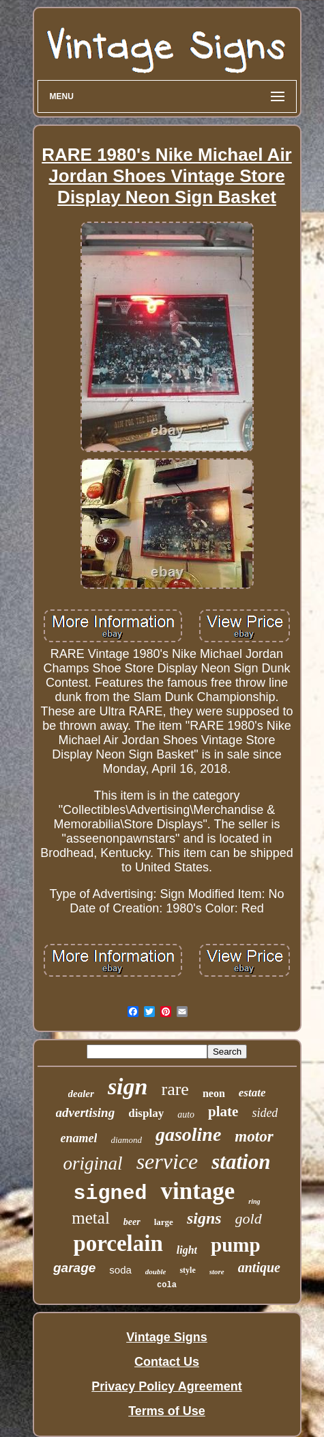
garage (74, 1268)
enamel (78, 1138)
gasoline (188, 1134)
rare (174, 1089)
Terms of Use (166, 1411)
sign (128, 1086)
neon (214, 1093)
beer (132, 1222)
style (187, 1270)
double (155, 1271)
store (216, 1271)
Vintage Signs (166, 1337)
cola (167, 1285)
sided (265, 1113)
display (146, 1113)
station (240, 1162)
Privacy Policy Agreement (166, 1386)
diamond (126, 1140)
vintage (197, 1191)
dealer (81, 1093)
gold (248, 1218)
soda (120, 1270)
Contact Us (166, 1362)
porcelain (117, 1243)
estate (252, 1092)
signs (204, 1218)
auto (185, 1114)
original (93, 1163)
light (187, 1250)
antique (259, 1267)
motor (254, 1136)
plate (223, 1111)
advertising (85, 1112)
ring (254, 1201)
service (167, 1161)
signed (110, 1193)
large (163, 1222)
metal (91, 1218)
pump (236, 1245)
